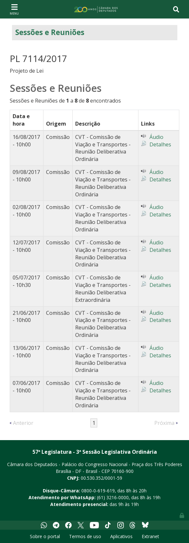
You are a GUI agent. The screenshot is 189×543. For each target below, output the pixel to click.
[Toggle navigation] (14, 9)
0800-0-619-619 (98, 490)
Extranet (150, 536)
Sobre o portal (45, 536)
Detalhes (160, 144)
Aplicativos (121, 536)
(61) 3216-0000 (113, 497)
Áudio (156, 137)
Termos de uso (85, 536)
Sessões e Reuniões (49, 32)
